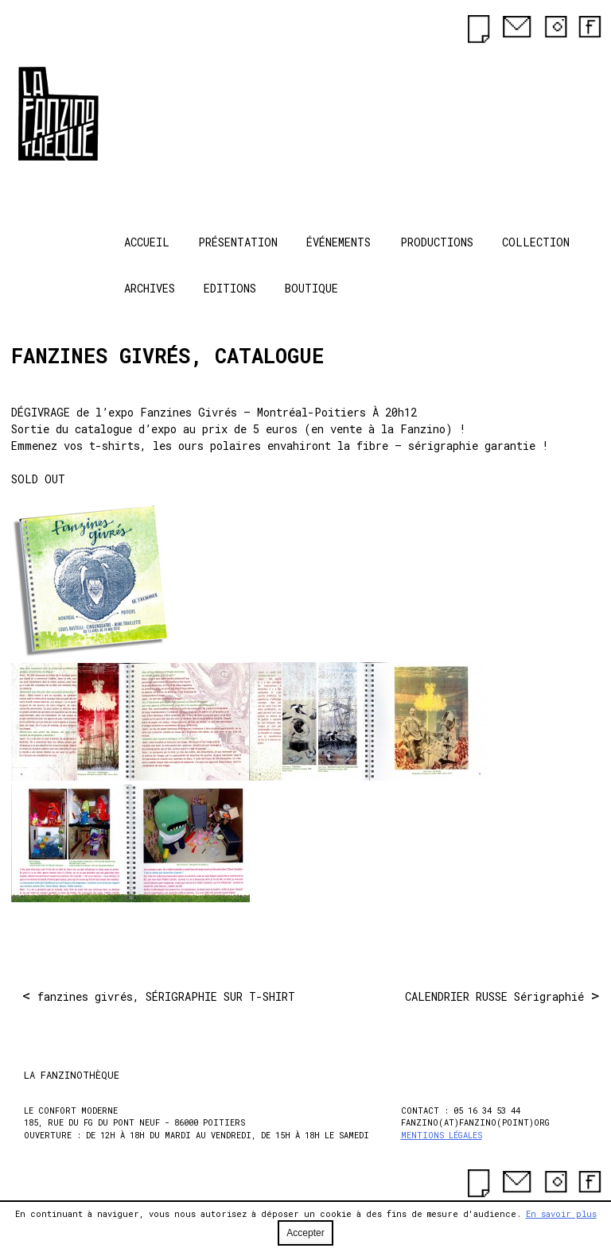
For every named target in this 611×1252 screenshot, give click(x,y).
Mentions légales (441, 1135)
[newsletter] (476, 28)
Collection (536, 242)
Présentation (238, 242)
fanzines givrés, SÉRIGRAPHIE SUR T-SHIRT (166, 996)
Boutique (311, 288)
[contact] (513, 28)
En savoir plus (561, 1213)
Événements (338, 242)
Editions (230, 288)
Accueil (146, 242)
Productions (436, 242)
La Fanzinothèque (80, 112)
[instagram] (550, 28)
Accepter (305, 1232)
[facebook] (587, 28)
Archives (149, 288)
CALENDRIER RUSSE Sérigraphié (494, 996)
